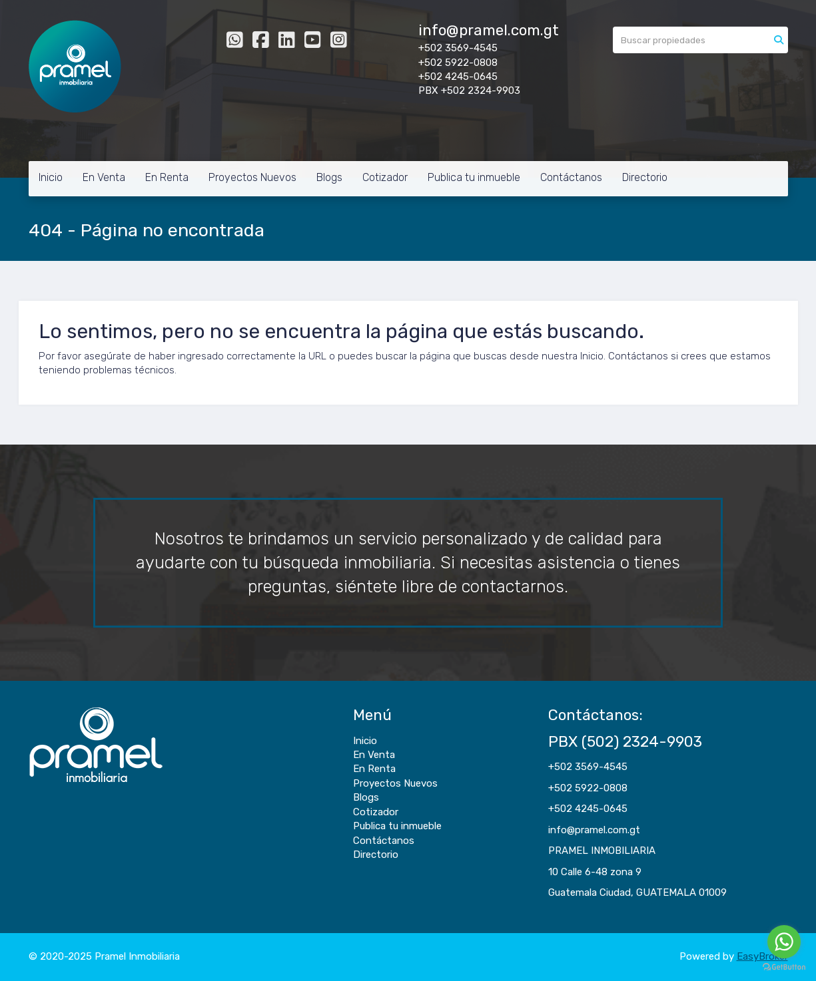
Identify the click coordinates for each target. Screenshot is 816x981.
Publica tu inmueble (474, 177)
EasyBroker (762, 956)
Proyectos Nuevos (252, 177)
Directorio (644, 177)
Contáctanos (571, 177)
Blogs (329, 177)
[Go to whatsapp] (784, 941)
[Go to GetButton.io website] (784, 967)
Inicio (51, 177)
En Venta (104, 177)
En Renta (167, 177)
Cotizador (385, 177)
